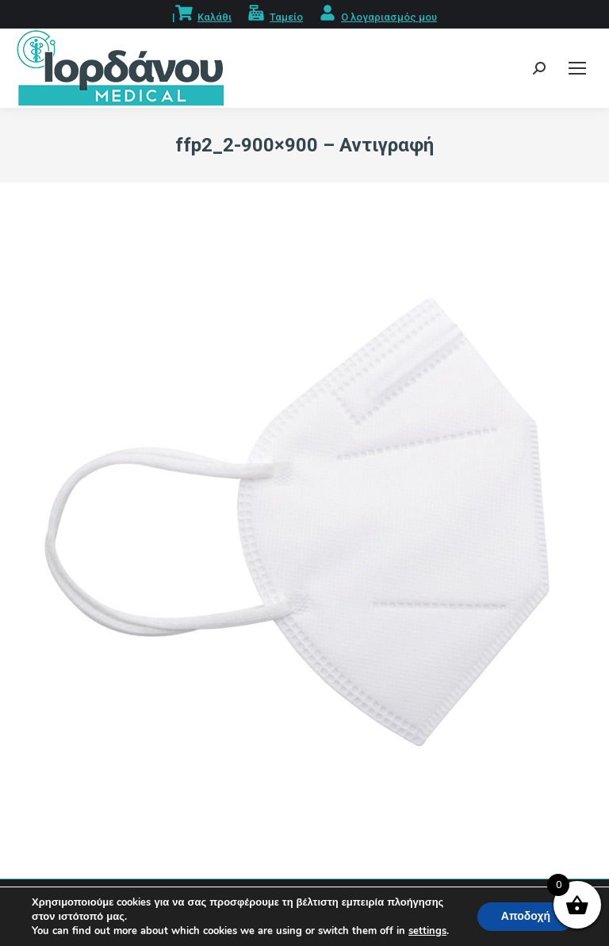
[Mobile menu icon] (577, 68)
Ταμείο (286, 17)
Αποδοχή (525, 916)
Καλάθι (214, 17)
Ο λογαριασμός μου (389, 17)
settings (427, 931)
